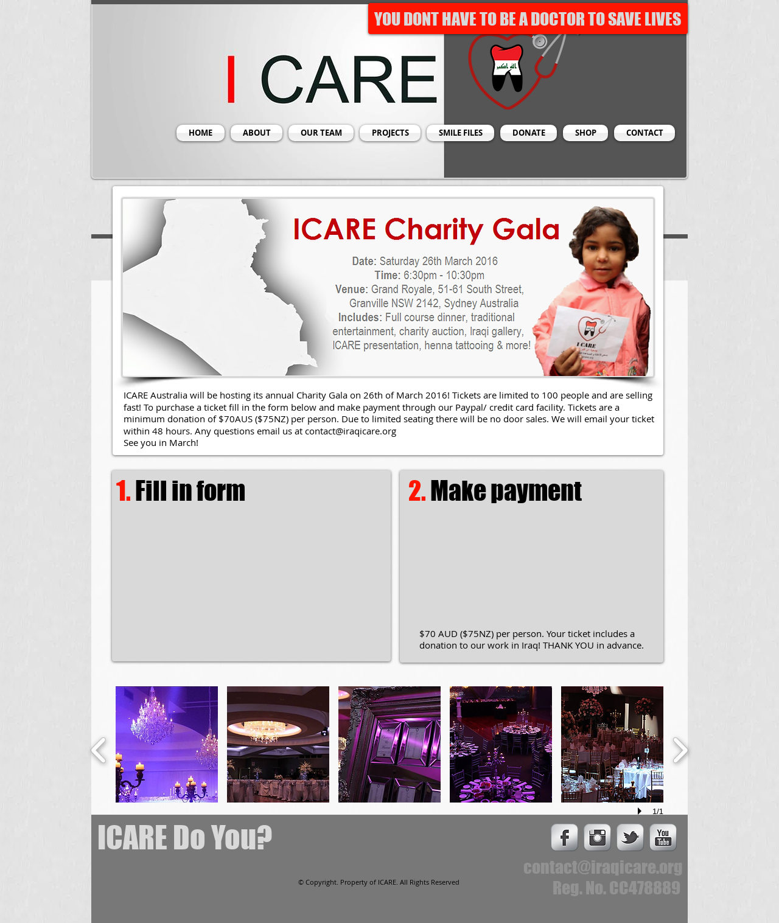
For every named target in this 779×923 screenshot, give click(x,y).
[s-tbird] (630, 837)
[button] (167, 744)
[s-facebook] (564, 837)
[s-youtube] (663, 837)
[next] (680, 748)
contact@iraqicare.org (350, 431)
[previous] (99, 748)
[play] (641, 811)
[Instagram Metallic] (597, 837)
